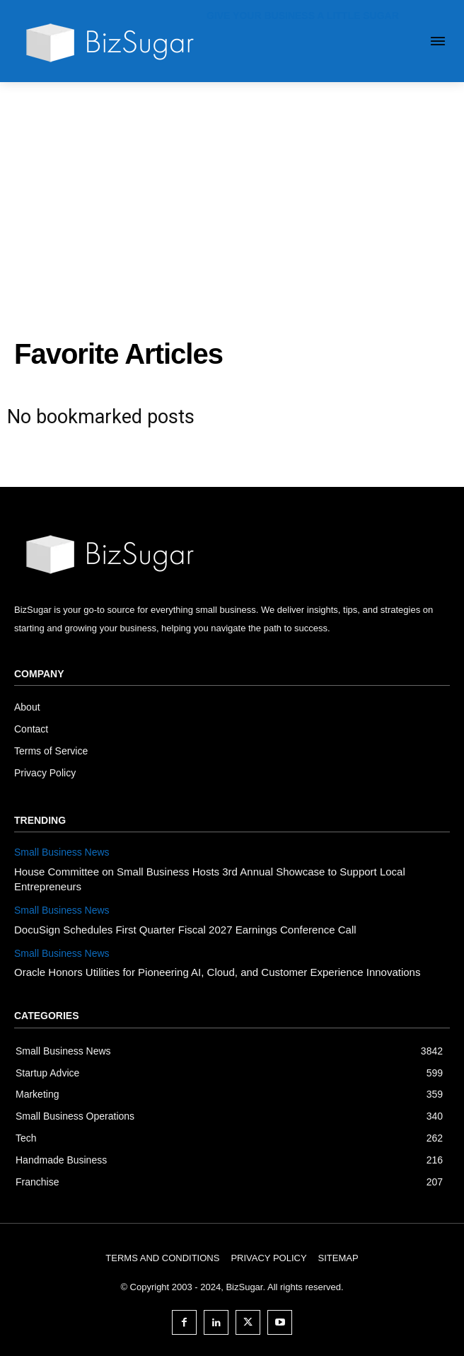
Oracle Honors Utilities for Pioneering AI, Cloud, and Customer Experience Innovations (217, 972)
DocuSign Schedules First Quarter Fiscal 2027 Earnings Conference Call (185, 930)
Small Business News (62, 852)
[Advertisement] (232, 188)
